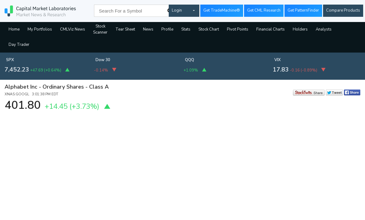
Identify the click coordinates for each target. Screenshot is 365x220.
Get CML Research (263, 10)
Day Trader (19, 44)
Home (14, 29)
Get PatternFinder (303, 10)
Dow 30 (103, 60)
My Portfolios (40, 29)
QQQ (189, 60)
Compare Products (343, 10)
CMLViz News (72, 29)
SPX (10, 60)
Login (177, 10)
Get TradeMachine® (221, 10)
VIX (277, 60)
